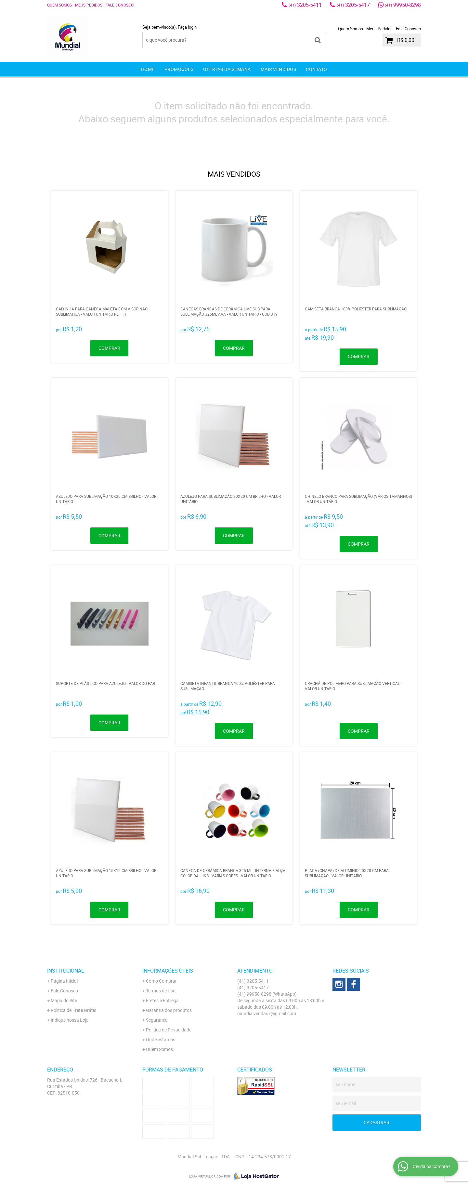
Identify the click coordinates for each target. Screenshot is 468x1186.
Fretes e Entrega (162, 1000)
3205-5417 (353, 4)
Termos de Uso (161, 991)
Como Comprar (161, 981)
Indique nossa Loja (70, 1020)
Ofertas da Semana (227, 69)
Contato (316, 69)
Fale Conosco (120, 4)
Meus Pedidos (88, 4)
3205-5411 (305, 4)
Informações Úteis (167, 970)
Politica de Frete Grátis (73, 1010)
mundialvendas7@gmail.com (266, 1013)
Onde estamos (160, 1039)
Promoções (179, 69)
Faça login (187, 27)
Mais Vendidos (278, 69)
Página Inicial (64, 981)
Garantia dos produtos (169, 1010)
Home (148, 69)
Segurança (157, 1020)
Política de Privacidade (168, 1030)
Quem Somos (59, 4)
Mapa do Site (64, 1000)
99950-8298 (403, 4)
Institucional (65, 970)
